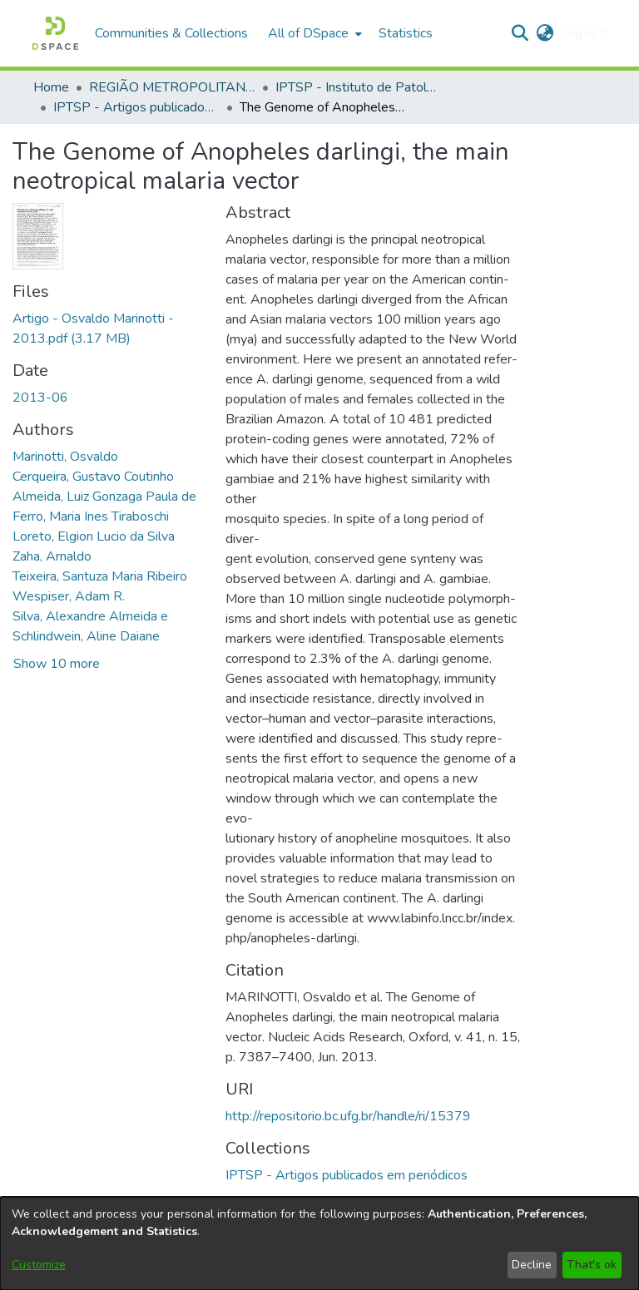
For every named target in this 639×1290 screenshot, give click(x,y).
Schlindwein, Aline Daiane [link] (86, 636)
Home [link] (51, 87)
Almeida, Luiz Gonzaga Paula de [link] (104, 496)
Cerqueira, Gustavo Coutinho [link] (93, 476)
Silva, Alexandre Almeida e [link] (90, 616)
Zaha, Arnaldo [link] (52, 556)
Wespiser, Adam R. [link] (68, 596)
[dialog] (319, 1243)
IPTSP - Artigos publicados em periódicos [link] (136, 107)
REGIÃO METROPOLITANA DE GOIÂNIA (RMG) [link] (172, 87)
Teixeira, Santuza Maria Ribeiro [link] (99, 576)
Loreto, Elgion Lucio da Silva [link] (93, 536)
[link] (346, 1175)
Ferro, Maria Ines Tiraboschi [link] (90, 516)
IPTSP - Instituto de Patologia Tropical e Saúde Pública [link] (358, 87)
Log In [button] (579, 33)
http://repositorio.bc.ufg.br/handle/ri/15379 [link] (348, 1116)
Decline (532, 1265)
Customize (39, 1265)
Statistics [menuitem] (406, 33)
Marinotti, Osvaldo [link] (65, 456)
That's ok (592, 1265)
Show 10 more (56, 664)
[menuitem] (313, 33)
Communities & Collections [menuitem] (171, 33)
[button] (55, 33)
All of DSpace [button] (308, 33)
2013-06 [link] (40, 397)
